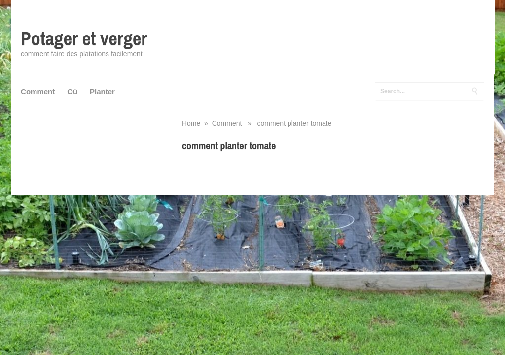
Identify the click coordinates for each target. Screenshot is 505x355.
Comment (38, 91)
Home (191, 123)
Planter (102, 91)
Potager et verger (84, 38)
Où (72, 91)
